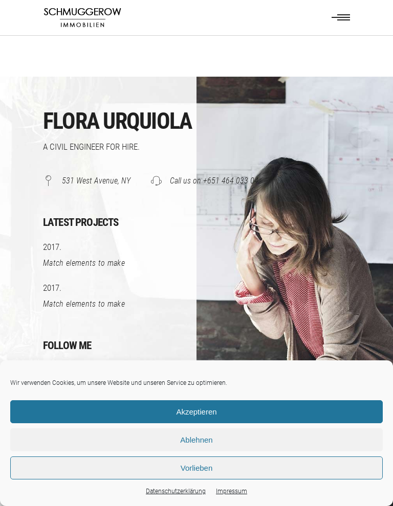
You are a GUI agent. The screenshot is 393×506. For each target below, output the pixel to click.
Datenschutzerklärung (176, 491)
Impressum (231, 491)
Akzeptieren (196, 411)
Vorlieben (197, 468)
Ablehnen (196, 439)
